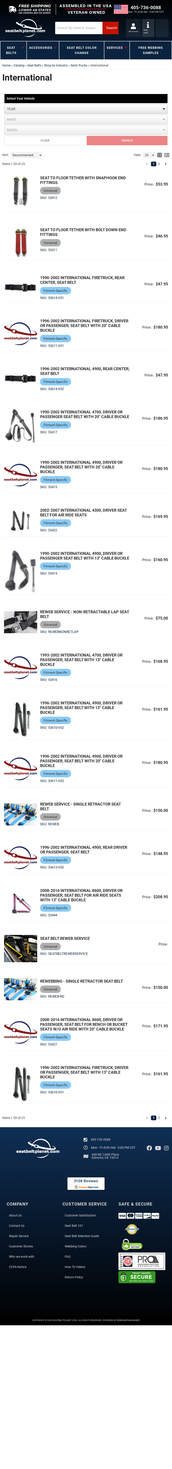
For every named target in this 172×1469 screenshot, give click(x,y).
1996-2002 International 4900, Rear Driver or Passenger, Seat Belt (84, 851)
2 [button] (159, 164)
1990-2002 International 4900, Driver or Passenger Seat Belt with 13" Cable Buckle (82, 559)
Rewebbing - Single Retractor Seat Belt (82, 983)
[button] (77, 28)
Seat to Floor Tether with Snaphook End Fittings (84, 180)
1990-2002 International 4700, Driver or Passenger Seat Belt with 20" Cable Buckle (82, 418)
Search (127, 140)
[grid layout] (159, 155)
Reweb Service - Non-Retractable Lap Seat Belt (85, 615)
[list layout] (167, 155)
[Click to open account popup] (132, 28)
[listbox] (86, 109)
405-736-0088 (100, 1142)
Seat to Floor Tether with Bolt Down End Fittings (84, 232)
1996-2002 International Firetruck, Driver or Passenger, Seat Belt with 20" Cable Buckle (85, 326)
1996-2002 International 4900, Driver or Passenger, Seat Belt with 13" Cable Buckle (82, 709)
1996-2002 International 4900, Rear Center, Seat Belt (77, 372)
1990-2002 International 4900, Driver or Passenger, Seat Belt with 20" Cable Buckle (82, 468)
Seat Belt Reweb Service (66, 940)
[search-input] (68, 28)
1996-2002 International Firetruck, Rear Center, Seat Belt (83, 281)
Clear (45, 140)
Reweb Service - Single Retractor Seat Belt (81, 808)
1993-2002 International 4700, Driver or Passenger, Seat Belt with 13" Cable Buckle (82, 661)
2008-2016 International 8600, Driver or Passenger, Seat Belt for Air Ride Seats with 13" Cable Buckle (82, 897)
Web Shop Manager (128, 1323)
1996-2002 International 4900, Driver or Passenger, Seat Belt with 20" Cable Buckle (82, 763)
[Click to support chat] (148, 28)
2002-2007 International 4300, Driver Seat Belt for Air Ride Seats (84, 513)
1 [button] (154, 164)
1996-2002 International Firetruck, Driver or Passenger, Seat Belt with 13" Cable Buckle (85, 1075)
